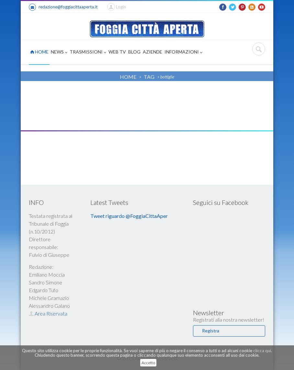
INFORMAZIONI (183, 52)
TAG (149, 77)
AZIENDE (152, 51)
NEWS (59, 52)
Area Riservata (48, 313)
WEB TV (117, 51)
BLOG (134, 51)
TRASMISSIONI (88, 52)
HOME (39, 51)
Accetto (148, 362)
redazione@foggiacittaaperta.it (63, 7)
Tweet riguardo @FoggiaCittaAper (129, 216)
